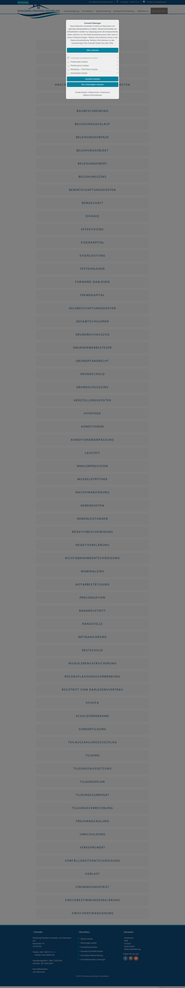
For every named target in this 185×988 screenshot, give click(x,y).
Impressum (105, 92)
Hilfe (111, 43)
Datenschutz (93, 92)
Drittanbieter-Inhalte (79, 73)
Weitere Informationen (92, 95)
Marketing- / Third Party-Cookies (84, 69)
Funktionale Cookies (79, 62)
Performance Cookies (80, 65)
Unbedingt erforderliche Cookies (84, 58)
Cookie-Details (81, 92)
